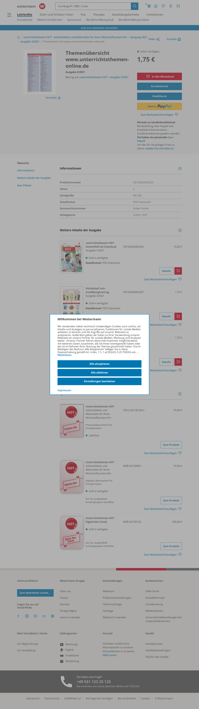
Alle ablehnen (99, 372)
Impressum (64, 390)
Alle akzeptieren (100, 364)
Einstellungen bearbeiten (99, 381)
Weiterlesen (65, 355)
